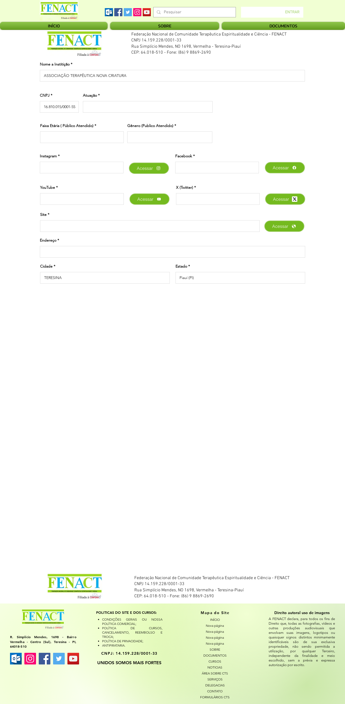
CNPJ (45, 95)
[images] (109, 12)
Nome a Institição (55, 64)
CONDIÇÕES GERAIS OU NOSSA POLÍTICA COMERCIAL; (132, 621)
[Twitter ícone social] (59, 658)
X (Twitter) (184, 187)
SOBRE (215, 649)
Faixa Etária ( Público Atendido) (66, 126)
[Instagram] (137, 12)
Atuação (90, 95)
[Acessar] (149, 168)
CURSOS (215, 661)
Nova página (215, 626)
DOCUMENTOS (215, 655)
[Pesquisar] (194, 12)
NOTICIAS (214, 667)
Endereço (48, 240)
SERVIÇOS (215, 679)
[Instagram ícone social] (30, 658)
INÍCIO (215, 620)
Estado (181, 266)
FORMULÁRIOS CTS (215, 697)
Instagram (48, 156)
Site (43, 214)
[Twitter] (128, 12)
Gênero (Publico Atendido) (150, 126)
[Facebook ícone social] (44, 658)
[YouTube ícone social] (73, 658)
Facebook (183, 156)
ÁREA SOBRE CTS (215, 673)
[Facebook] (118, 12)
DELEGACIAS (215, 685)
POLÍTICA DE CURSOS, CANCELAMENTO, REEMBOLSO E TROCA (132, 632)
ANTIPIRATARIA (113, 645)
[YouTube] (147, 12)
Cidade (46, 266)
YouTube (47, 187)
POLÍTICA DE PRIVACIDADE (122, 641)
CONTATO (215, 691)
